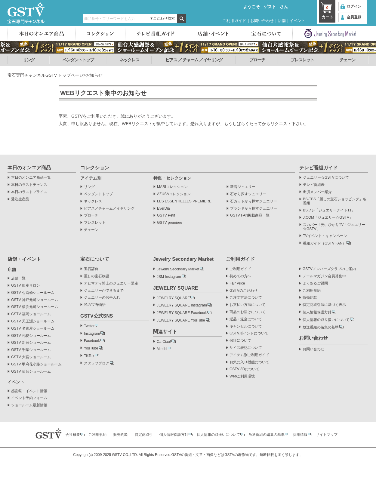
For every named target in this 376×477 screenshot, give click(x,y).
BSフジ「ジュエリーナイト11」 (329, 210)
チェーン (347, 59)
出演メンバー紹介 (317, 192)
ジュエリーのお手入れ (102, 298)
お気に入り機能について (249, 362)
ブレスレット (302, 59)
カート (327, 12)
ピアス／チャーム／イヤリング (109, 209)
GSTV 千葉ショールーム (31, 350)
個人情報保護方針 (317, 312)
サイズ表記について (246, 348)
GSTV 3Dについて (244, 369)
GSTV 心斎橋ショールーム (32, 293)
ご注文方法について (246, 298)
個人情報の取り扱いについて (326, 320)
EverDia (163, 209)
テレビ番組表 (314, 185)
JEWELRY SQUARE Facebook (182, 313)
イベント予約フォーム (29, 398)
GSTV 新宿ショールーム (31, 343)
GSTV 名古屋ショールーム (32, 329)
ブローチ (257, 59)
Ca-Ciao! (164, 342)
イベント (297, 20)
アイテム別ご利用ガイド (249, 355)
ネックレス (129, 59)
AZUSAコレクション (174, 194)
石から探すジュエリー (248, 194)
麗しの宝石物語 (96, 276)
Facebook (92, 341)
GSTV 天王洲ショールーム (32, 321)
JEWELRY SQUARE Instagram (182, 305)
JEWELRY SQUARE (173, 298)
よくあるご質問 (315, 283)
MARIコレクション (172, 187)
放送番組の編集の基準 (321, 327)
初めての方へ (240, 276)
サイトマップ (326, 434)
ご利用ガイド (234, 20)
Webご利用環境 (242, 376)
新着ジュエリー (242, 187)
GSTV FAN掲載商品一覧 (250, 215)
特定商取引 (144, 434)
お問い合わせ (262, 20)
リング (29, 59)
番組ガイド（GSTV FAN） (324, 243)
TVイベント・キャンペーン (325, 236)
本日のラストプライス (29, 192)
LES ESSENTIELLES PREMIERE (184, 201)
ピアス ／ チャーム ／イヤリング (194, 59)
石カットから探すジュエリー (253, 201)
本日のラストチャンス (29, 185)
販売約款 (310, 298)
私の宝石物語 (95, 305)
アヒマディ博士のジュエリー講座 (111, 283)
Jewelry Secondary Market (178, 269)
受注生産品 (20, 199)
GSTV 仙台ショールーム (31, 372)
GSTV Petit (166, 215)
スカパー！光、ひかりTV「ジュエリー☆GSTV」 (334, 227)
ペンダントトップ (78, 59)
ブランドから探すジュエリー (253, 209)
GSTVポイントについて (249, 333)
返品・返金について (246, 319)
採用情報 (300, 434)
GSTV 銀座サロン (25, 286)
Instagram (92, 333)
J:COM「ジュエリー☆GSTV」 (328, 218)
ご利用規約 (312, 291)
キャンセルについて (246, 326)
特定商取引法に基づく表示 (324, 305)
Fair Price (237, 283)
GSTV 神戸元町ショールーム (34, 300)
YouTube (91, 348)
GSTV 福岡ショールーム (31, 314)
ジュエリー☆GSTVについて (326, 178)
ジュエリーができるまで (104, 291)
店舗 (282, 20)
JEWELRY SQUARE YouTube (181, 320)
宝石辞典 (91, 269)
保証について (240, 341)
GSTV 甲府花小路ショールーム (36, 364)
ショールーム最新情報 (29, 405)
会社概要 (73, 434)
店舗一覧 (18, 278)
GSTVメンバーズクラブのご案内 (329, 269)
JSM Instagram (169, 277)
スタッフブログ (96, 363)
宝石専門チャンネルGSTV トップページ (45, 75)
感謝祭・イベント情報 (29, 391)
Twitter (89, 326)
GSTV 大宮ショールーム (31, 357)
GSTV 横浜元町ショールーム (34, 307)
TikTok (89, 356)
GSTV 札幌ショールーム (31, 336)
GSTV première (169, 223)
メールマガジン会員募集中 (324, 276)
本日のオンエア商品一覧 (31, 178)
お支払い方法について (248, 305)
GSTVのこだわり (243, 291)
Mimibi (162, 349)
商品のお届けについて (248, 312)
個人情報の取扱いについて (218, 434)
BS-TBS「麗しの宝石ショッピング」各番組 (334, 201)
